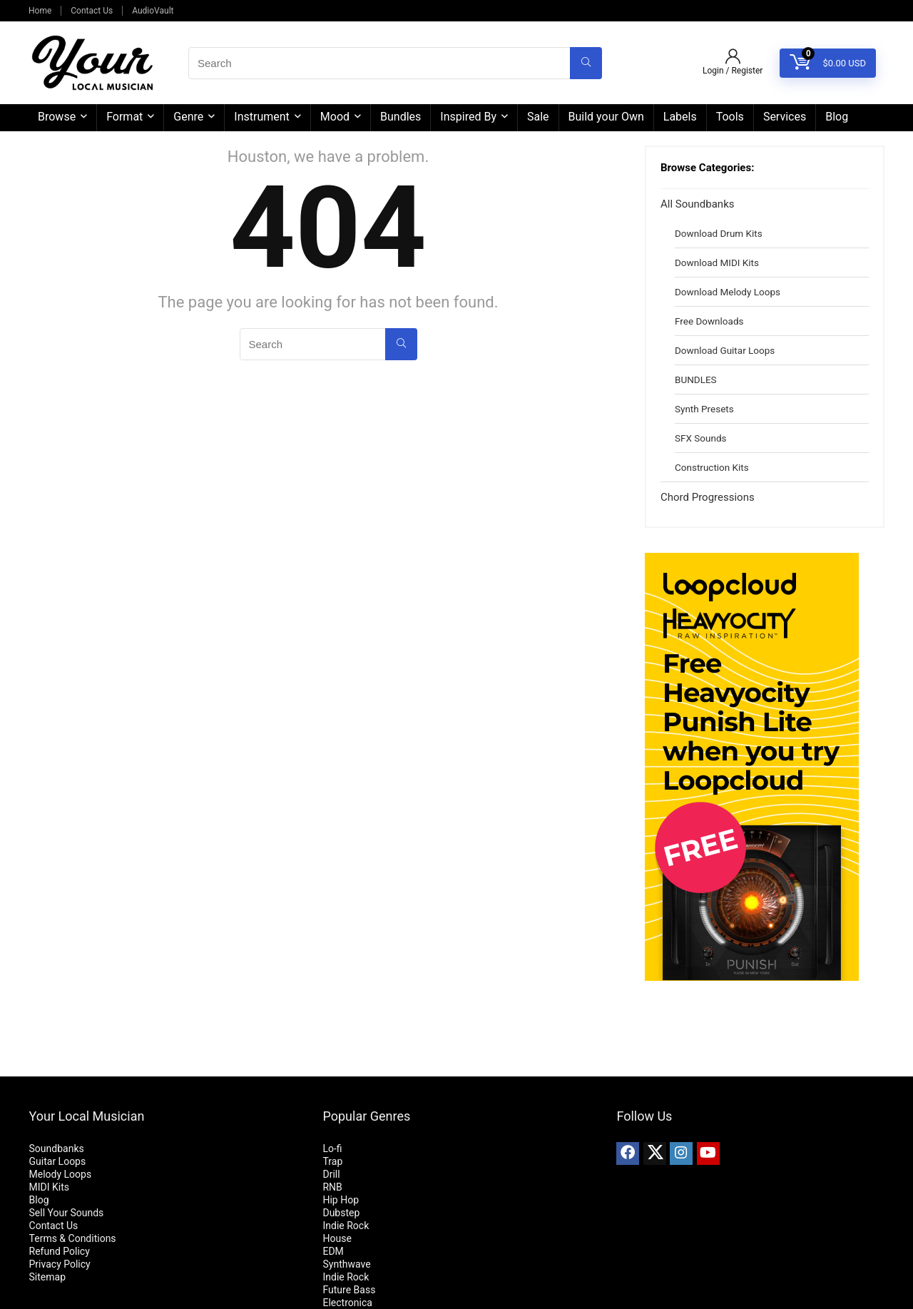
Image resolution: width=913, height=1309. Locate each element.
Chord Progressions (707, 497)
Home (40, 11)
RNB (332, 1187)
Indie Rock (345, 1225)
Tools (730, 116)
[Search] (586, 63)
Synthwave (346, 1264)
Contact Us (92, 11)
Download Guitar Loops (725, 350)
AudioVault (152, 11)
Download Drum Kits (718, 233)
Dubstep (340, 1212)
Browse (57, 116)
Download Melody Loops (727, 291)
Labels (680, 116)
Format (124, 116)
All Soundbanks (697, 204)
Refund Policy (59, 1251)
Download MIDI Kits (717, 262)
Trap (332, 1161)
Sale (538, 116)
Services (784, 116)
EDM (332, 1251)
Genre (188, 116)
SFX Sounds (700, 438)
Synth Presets (704, 408)
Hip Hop (340, 1200)
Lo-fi (332, 1148)
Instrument (262, 116)
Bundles (400, 116)
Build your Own (606, 116)
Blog (836, 116)
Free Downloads (709, 321)
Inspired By (468, 116)
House (336, 1238)
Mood (335, 116)
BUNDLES (696, 379)
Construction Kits (712, 467)
